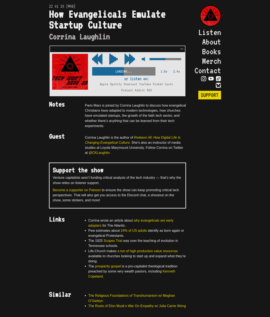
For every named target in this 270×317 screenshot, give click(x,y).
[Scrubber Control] (123, 70)
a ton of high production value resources (147, 251)
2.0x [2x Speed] (176, 71)
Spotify (116, 84)
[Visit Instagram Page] (203, 78)
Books (211, 51)
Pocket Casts (163, 84)
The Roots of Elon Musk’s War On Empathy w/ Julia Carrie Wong (137, 306)
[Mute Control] (142, 59)
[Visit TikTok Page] (218, 78)
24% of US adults (134, 230)
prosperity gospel (108, 266)
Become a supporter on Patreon (77, 190)
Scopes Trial (113, 240)
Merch (211, 61)
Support (210, 95)
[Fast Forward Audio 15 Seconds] (97, 59)
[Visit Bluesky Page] (218, 85)
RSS (149, 90)
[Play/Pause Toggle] (113, 59)
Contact (207, 70)
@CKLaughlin (99, 152)
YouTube (145, 84)
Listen (209, 32)
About (211, 41)
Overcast (130, 84)
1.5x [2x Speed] (164, 71)
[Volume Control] (165, 59)
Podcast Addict (133, 90)
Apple (104, 84)
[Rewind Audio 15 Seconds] (129, 59)
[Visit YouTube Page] (211, 78)
